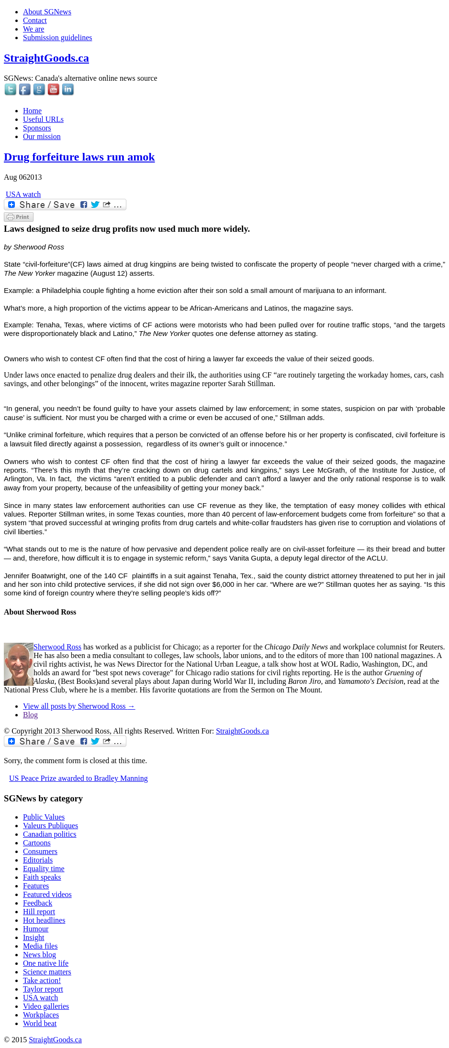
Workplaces (41, 1015)
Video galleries (46, 1006)
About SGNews (47, 12)
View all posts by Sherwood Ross (79, 706)
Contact (35, 20)
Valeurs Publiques (50, 825)
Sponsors (37, 128)
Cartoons (37, 843)
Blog (30, 715)
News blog (39, 955)
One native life (45, 963)
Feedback (37, 903)
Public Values (44, 817)
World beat (39, 1023)
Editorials (38, 860)
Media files (40, 946)
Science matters (47, 972)
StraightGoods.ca (46, 58)
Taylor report (43, 989)
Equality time (44, 868)
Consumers (40, 851)
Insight (33, 937)
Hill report (39, 912)
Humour (35, 929)
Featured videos (47, 894)
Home (32, 111)
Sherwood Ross (57, 647)
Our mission (42, 136)
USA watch (23, 194)
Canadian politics (50, 834)
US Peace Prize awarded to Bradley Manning (78, 778)
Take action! (42, 980)
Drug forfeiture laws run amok (79, 157)
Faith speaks (42, 877)
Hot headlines (44, 920)
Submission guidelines (57, 37)
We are (33, 29)
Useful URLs (43, 119)
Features (36, 886)
